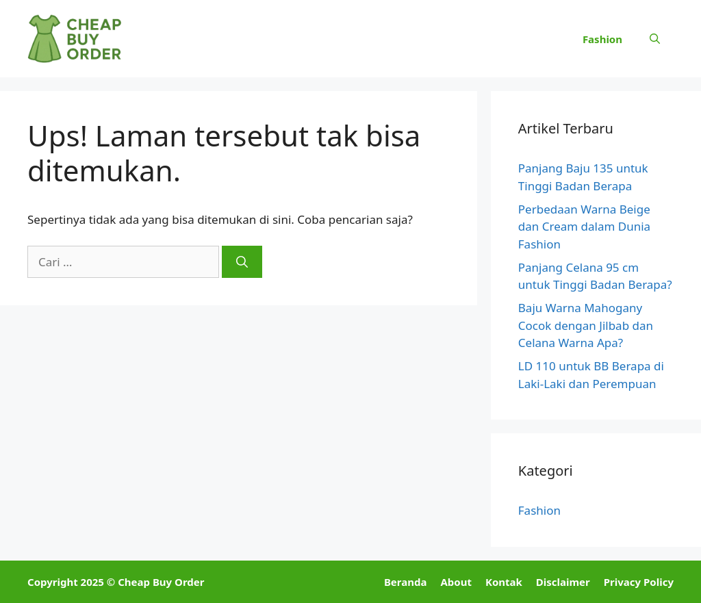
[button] (655, 39)
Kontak (503, 582)
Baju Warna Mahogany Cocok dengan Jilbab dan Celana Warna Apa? (585, 325)
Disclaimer (563, 582)
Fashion (602, 39)
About (456, 582)
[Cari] (242, 262)
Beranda (405, 582)
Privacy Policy (639, 582)
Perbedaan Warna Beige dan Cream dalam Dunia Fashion (584, 226)
